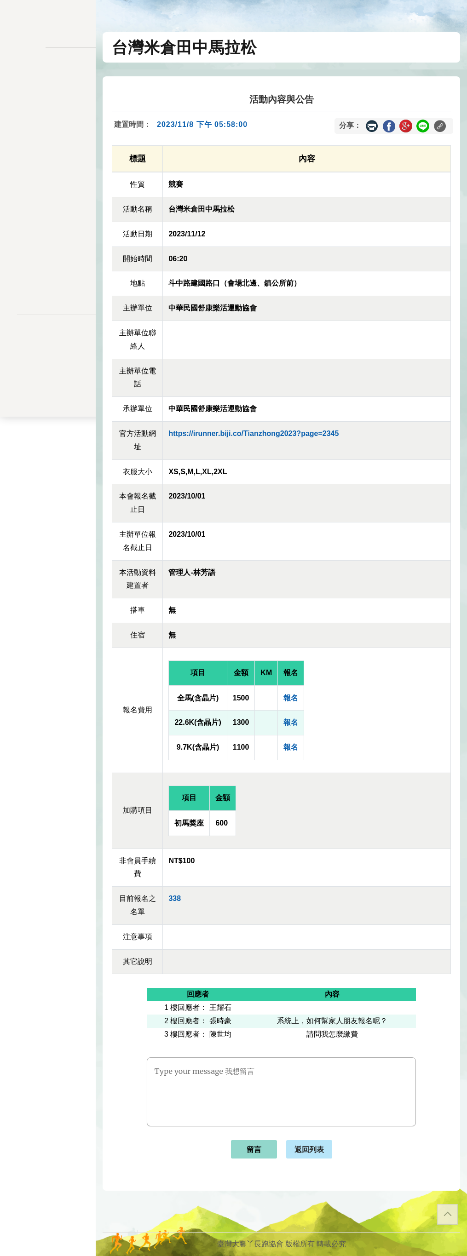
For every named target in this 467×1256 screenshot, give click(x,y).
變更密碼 (47, 180)
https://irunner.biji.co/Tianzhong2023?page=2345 (253, 433)
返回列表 (309, 1149)
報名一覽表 (48, 142)
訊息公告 (47, 113)
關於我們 (47, 267)
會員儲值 (47, 161)
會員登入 (47, 291)
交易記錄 (47, 218)
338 (174, 898)
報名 (290, 698)
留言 (254, 1149)
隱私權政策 (47, 346)
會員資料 (47, 199)
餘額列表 (47, 237)
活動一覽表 (48, 94)
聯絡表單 (48, 361)
